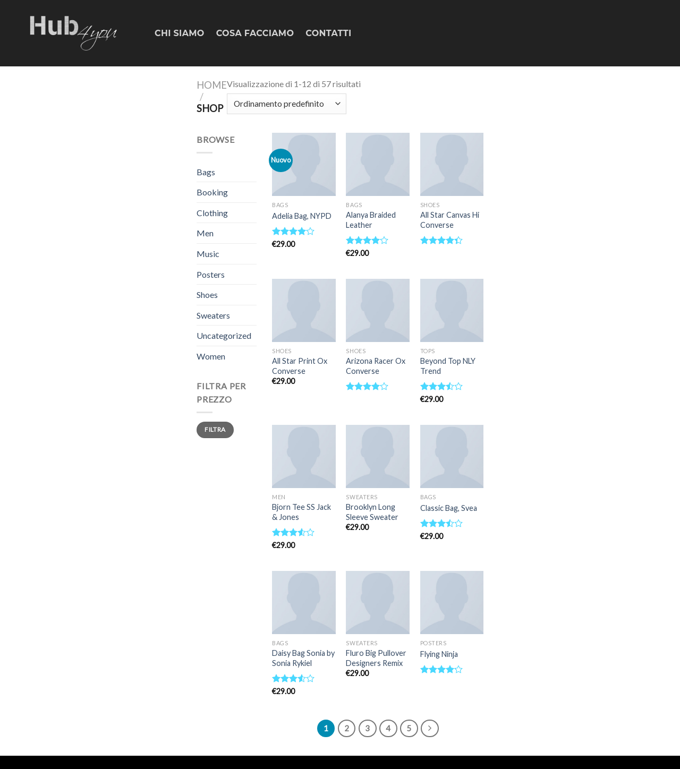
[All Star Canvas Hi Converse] (452, 164)
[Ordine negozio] (286, 103)
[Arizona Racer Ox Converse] (378, 311)
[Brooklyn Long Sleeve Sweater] (378, 457)
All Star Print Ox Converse (299, 365)
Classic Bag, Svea (448, 507)
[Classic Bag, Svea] (452, 457)
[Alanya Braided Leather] (378, 164)
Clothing (212, 213)
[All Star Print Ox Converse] (304, 311)
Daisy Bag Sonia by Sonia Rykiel (303, 658)
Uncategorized (224, 335)
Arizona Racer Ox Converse (375, 365)
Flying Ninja (439, 654)
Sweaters (213, 315)
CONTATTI (328, 33)
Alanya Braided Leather (371, 219)
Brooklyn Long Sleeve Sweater (372, 512)
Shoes (207, 294)
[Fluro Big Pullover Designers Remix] (378, 603)
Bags (206, 172)
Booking (212, 192)
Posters (211, 274)
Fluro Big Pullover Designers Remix (376, 658)
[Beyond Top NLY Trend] (452, 311)
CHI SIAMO (180, 33)
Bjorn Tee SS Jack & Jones (301, 512)
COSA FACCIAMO (255, 33)
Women (211, 356)
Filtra (215, 429)
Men (205, 233)
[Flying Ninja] (452, 603)
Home (212, 85)
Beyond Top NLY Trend (447, 365)
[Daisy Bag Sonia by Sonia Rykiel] (304, 603)
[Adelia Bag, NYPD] (304, 164)
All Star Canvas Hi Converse (449, 219)
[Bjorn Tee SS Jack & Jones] (304, 457)
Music (208, 254)
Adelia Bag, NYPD (302, 215)
